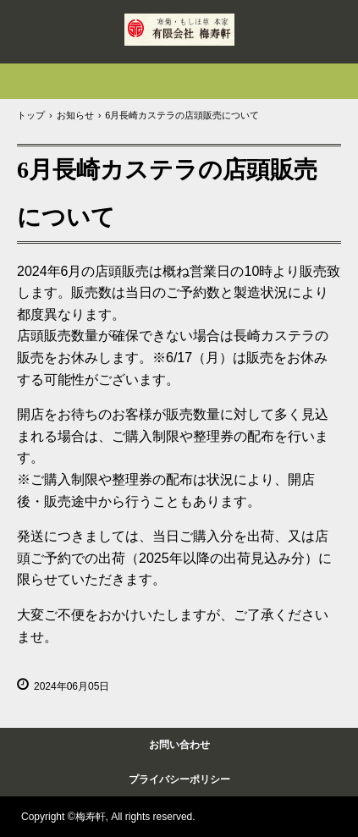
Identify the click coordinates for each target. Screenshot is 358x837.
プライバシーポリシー (179, 779)
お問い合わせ (179, 745)
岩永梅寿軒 (179, 30)
